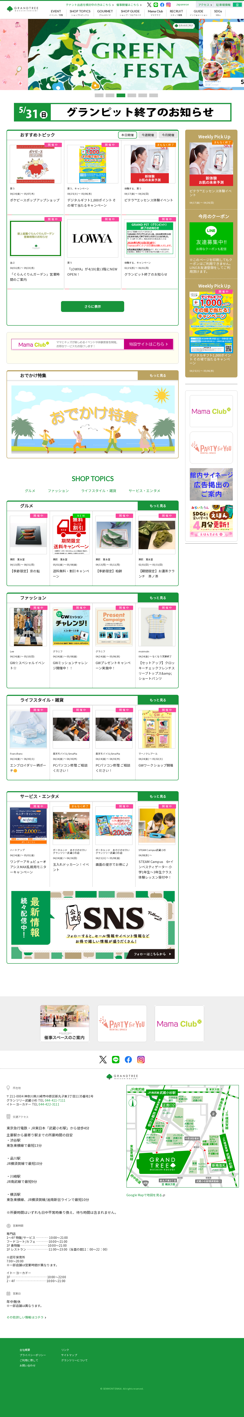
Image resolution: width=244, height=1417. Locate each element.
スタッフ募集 (176, 13)
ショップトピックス (80, 13)
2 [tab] (110, 95)
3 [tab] (121, 95)
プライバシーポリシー (33, 1355)
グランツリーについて (74, 1360)
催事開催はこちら (129, 5)
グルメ (30, 491)
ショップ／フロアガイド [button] (130, 13)
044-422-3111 (49, 1104)
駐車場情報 (223, 5)
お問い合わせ (28, 1365)
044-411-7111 (55, 1100)
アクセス (205, 5)
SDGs (218, 13)
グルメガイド (105, 13)
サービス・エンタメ (144, 491)
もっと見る (158, 375)
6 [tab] (153, 95)
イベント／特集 (56, 13)
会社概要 (25, 1350)
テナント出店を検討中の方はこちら (90, 5)
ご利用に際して (29, 1360)
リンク (65, 1350)
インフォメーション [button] (198, 13)
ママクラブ (155, 13)
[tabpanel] (122, 54)
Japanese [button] (182, 4)
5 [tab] (142, 95)
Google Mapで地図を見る (145, 1195)
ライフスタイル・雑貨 (98, 491)
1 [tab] (99, 95)
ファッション (58, 491)
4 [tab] (131, 95)
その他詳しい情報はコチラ (26, 1317)
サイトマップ (69, 1355)
